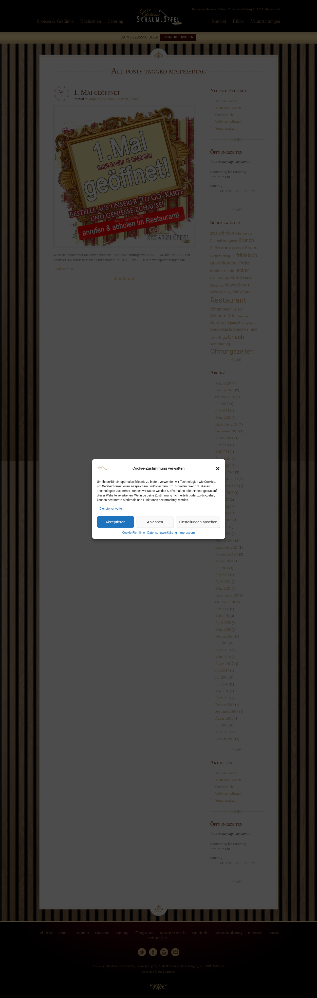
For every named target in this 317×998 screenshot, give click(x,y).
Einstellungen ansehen (198, 522)
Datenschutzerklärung (162, 532)
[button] (217, 468)
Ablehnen (155, 522)
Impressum (187, 532)
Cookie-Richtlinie (133, 532)
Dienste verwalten (112, 508)
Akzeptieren (115, 522)
